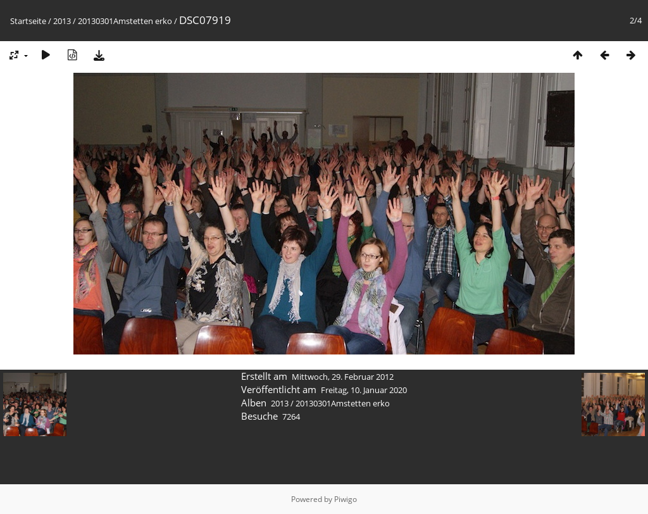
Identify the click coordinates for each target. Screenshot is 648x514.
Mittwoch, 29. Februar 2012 (343, 376)
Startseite (28, 21)
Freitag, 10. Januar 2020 (364, 390)
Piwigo (345, 499)
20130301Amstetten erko (125, 21)
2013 (62, 21)
